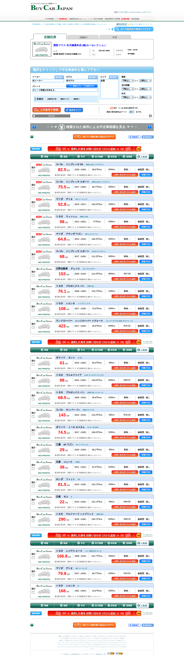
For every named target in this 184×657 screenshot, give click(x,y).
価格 (123, 77)
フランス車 (93, 636)
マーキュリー (81, 642)
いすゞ (90, 638)
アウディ (83, 640)
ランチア (110, 647)
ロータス (91, 644)
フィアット (94, 647)
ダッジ (103, 642)
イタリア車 (99, 636)
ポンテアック (89, 642)
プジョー (60, 647)
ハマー (123, 640)
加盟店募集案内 (75, 654)
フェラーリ (80, 647)
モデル (69, 77)
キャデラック (106, 640)
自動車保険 (126, 19)
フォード (74, 642)
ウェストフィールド (107, 644)
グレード (36, 86)
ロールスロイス (115, 642)
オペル (100, 640)
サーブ (92, 648)
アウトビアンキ (118, 647)
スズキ (80, 638)
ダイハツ (85, 638)
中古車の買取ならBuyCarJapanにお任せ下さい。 (136, 12)
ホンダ (62, 638)
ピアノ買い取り (85, 654)
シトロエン (123, 644)
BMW (122, 638)
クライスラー (97, 642)
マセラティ (87, 647)
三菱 (66, 638)
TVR (99, 644)
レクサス (114, 636)
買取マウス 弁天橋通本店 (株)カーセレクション (91, 24)
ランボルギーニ (102, 647)
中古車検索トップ (52, 19)
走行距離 (125, 85)
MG (96, 644)
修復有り (77, 99)
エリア (103, 77)
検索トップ (61, 636)
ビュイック (60, 642)
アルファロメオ (72, 647)
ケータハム (116, 644)
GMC (118, 640)
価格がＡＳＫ (65, 99)
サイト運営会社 (65, 654)
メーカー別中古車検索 (95, 19)
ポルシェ (77, 640)
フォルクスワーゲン (92, 640)
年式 (123, 93)
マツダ (75, 638)
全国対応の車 (51, 99)
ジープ (108, 642)
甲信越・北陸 (61, 24)
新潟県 (70, 24)
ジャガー (70, 644)
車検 (104, 654)
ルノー (65, 647)
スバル (70, 638)
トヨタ (120, 636)
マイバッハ (111, 638)
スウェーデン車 (107, 636)
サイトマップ (147, 24)
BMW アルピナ (70, 640)
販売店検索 (135, 19)
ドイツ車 (72, 636)
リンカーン (67, 642)
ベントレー (123, 642)
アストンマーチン (62, 644)
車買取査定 (63, 19)
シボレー (113, 640)
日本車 (67, 636)
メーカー (36, 77)
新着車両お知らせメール (77, 19)
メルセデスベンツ (98, 638)
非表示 (40, 99)
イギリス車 (86, 636)
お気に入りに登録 (136, 24)
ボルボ (124, 647)
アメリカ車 (79, 636)
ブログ (92, 654)
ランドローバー (78, 644)
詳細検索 (51, 116)
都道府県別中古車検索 (112, 19)
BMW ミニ (62, 640)
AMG (105, 638)
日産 (124, 636)
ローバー (85, 644)
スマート (117, 638)
